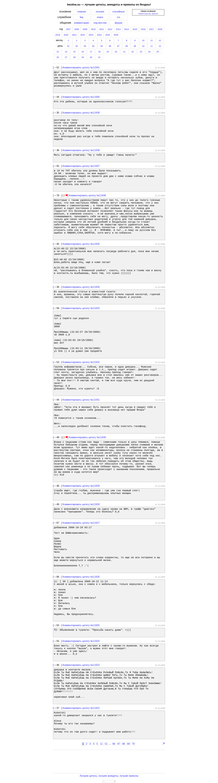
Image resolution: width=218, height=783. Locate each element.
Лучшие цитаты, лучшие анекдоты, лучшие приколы (109, 776)
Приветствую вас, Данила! (148, 14)
